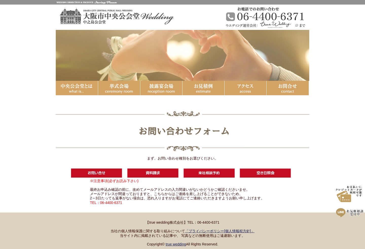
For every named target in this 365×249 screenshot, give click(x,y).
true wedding (176, 244)
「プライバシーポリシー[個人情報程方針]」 (219, 231)
